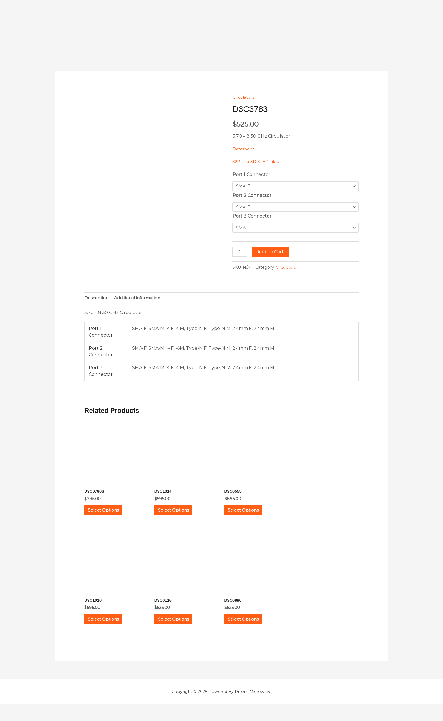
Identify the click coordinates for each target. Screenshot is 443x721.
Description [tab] (97, 300)
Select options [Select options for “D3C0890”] (249, 632)
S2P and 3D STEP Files (257, 161)
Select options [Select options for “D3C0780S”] (109, 516)
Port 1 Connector (251, 174)
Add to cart (272, 253)
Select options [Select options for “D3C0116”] (179, 632)
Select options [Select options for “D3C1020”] (109, 632)
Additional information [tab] (140, 300)
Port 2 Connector (251, 196)
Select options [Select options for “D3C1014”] (179, 516)
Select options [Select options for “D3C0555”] (249, 516)
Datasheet (244, 149)
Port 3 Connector (251, 217)
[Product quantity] (240, 254)
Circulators (244, 97)
